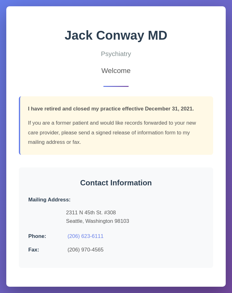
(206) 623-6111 (86, 236)
